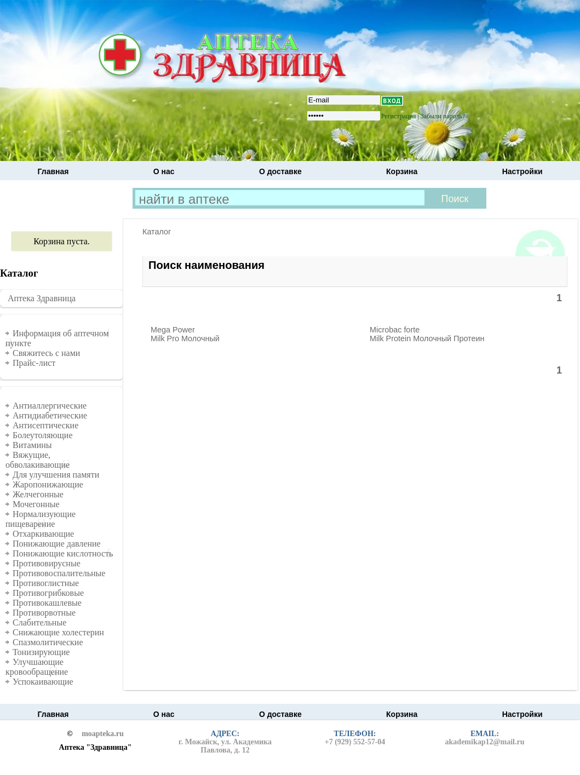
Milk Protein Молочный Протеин (427, 338)
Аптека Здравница (42, 298)
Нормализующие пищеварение (40, 519)
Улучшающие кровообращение (36, 666)
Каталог (156, 231)
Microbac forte (395, 329)
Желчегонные (38, 494)
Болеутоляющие (43, 435)
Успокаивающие (43, 681)
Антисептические (45, 425)
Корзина (401, 171)
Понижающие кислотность (63, 553)
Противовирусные (47, 563)
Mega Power (173, 329)
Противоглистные (46, 583)
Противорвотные (44, 612)
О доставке (280, 171)
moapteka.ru (103, 734)
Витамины (32, 445)
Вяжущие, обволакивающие (37, 459)
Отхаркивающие (43, 533)
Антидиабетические (50, 415)
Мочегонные (36, 504)
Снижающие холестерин (58, 632)
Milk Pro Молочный (185, 338)
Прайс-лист (34, 363)
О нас (164, 171)
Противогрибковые (48, 593)
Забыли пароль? (443, 116)
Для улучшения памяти (56, 474)
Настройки (522, 171)
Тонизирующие (41, 652)
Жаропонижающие (48, 484)
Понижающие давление (57, 543)
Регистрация (398, 116)
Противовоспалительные (59, 573)
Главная (53, 171)
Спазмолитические (48, 642)
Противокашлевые (47, 602)
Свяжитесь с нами (46, 353)
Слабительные (39, 622)
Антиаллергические (50, 405)
